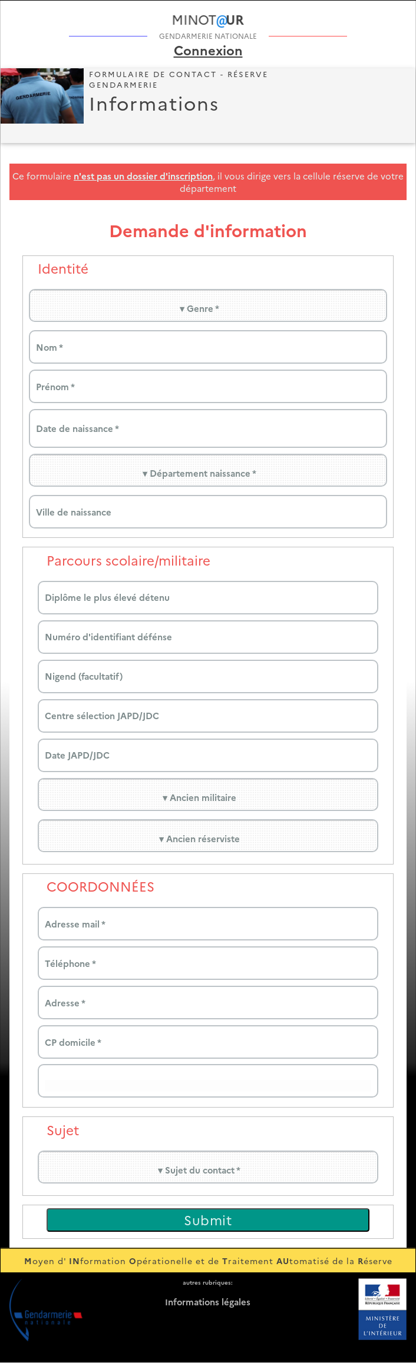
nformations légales (207, 1301)
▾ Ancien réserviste (199, 838)
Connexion (208, 50)
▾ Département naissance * (199, 473)
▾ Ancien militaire (199, 797)
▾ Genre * (199, 308)
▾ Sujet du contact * (199, 1169)
